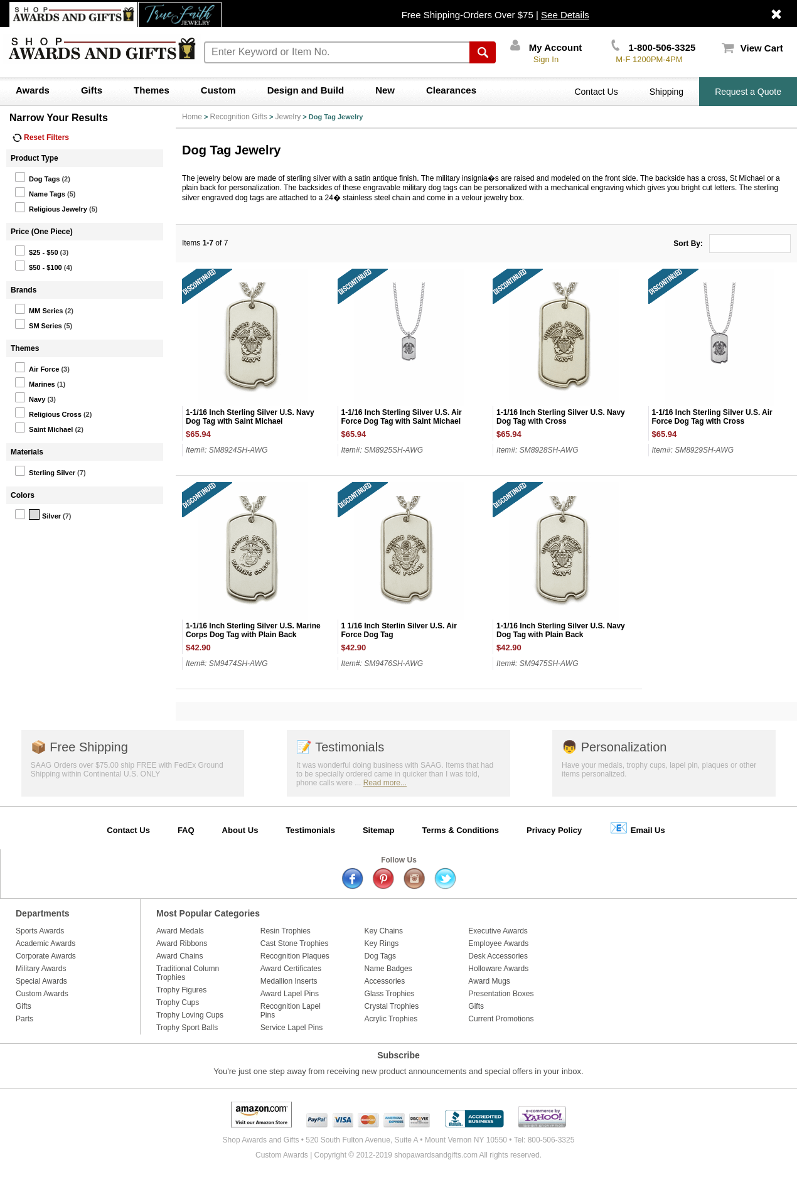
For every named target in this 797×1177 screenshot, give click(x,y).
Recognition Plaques (294, 956)
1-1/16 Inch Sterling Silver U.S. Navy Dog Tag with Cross (560, 417)
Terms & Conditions (460, 830)
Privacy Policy (554, 830)
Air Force (36, 367)
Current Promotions (500, 1018)
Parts (24, 1018)
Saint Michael (43, 427)
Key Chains (384, 931)
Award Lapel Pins (289, 993)
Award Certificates (290, 968)
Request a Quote (748, 92)
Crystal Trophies (392, 1006)
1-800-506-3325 (653, 47)
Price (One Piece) (42, 231)
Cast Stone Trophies (294, 943)
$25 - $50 (36, 250)
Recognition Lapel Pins (290, 1010)
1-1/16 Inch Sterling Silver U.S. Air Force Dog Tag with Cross (712, 417)
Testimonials (340, 747)
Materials (27, 452)
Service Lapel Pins (291, 1027)
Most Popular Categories (208, 913)
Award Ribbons (181, 943)
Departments (43, 913)
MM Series (38, 308)
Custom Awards (42, 993)
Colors (23, 495)
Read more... (385, 782)
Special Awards (41, 981)
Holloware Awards (498, 968)
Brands (23, 290)
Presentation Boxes (500, 993)
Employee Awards (498, 943)
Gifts (91, 90)
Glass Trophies (390, 993)
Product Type (34, 158)
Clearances (451, 90)
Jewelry (288, 116)
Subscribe (398, 1055)
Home (192, 116)
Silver (37, 514)
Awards (33, 90)
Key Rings (382, 943)
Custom (218, 90)
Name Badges (388, 968)
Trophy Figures (181, 990)
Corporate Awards (46, 956)
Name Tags (39, 192)
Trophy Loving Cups (189, 1015)
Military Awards (41, 968)
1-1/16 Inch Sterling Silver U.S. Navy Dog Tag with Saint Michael (250, 417)
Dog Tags (37, 177)
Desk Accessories (498, 956)
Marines (34, 382)
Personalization (614, 747)
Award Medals (180, 931)
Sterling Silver (44, 470)
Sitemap (379, 830)
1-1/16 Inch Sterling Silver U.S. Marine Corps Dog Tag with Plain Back (253, 630)
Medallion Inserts (289, 981)
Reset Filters (41, 137)
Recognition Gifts (238, 116)
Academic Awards (45, 943)
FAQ (186, 830)
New (385, 90)
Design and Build (306, 90)
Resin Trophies (285, 931)
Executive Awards (498, 931)
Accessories (385, 981)
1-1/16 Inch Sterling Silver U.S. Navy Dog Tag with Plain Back (560, 630)
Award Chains (179, 956)
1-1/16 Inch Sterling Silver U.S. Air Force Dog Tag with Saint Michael (401, 417)
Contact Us (596, 92)
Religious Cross (48, 412)
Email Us (637, 827)
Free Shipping (79, 747)
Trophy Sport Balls (187, 1027)
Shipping (667, 92)
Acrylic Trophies (391, 1018)
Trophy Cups (177, 1002)
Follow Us (399, 860)
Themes (151, 90)
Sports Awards (40, 931)
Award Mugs (489, 981)
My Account (546, 47)
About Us (240, 830)
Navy (29, 397)
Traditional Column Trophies (187, 973)
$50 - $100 (38, 265)
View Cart (752, 48)
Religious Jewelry (50, 207)
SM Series (38, 324)
